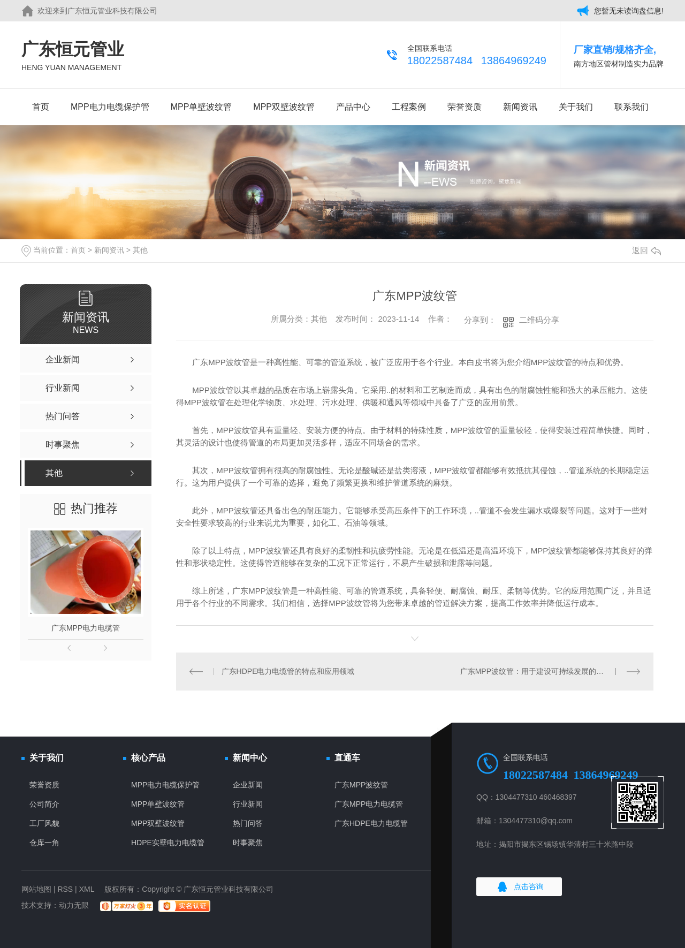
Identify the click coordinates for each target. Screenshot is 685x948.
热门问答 (248, 823)
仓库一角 (44, 842)
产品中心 (353, 106)
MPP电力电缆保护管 (110, 106)
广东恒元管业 (72, 56)
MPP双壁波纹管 (284, 106)
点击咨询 (529, 886)
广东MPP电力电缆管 (85, 628)
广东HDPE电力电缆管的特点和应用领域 (288, 671)
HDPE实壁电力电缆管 (167, 842)
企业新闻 (248, 784)
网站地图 (36, 889)
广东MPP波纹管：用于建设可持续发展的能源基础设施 (550, 671)
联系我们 (631, 106)
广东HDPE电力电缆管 (371, 823)
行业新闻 (248, 804)
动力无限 (74, 905)
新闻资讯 (520, 106)
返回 (646, 250)
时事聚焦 (248, 842)
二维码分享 (539, 319)
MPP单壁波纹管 (201, 106)
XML (86, 889)
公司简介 (44, 804)
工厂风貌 (44, 823)
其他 (140, 250)
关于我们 (576, 106)
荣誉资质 (464, 106)
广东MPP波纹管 (361, 784)
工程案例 (409, 106)
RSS (65, 889)
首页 (40, 106)
